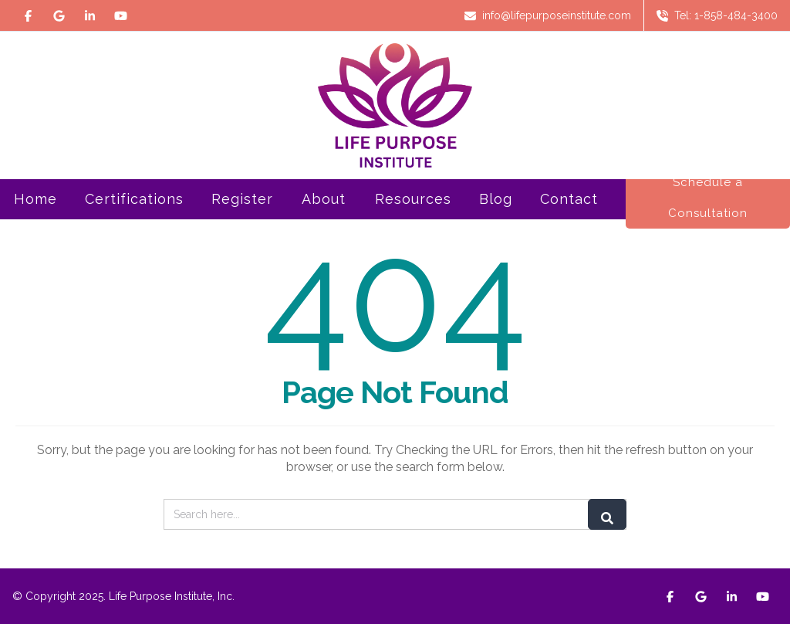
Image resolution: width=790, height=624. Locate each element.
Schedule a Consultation (708, 197)
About (324, 218)
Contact (569, 199)
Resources (413, 218)
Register (242, 218)
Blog (495, 199)
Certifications (134, 218)
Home (35, 199)
